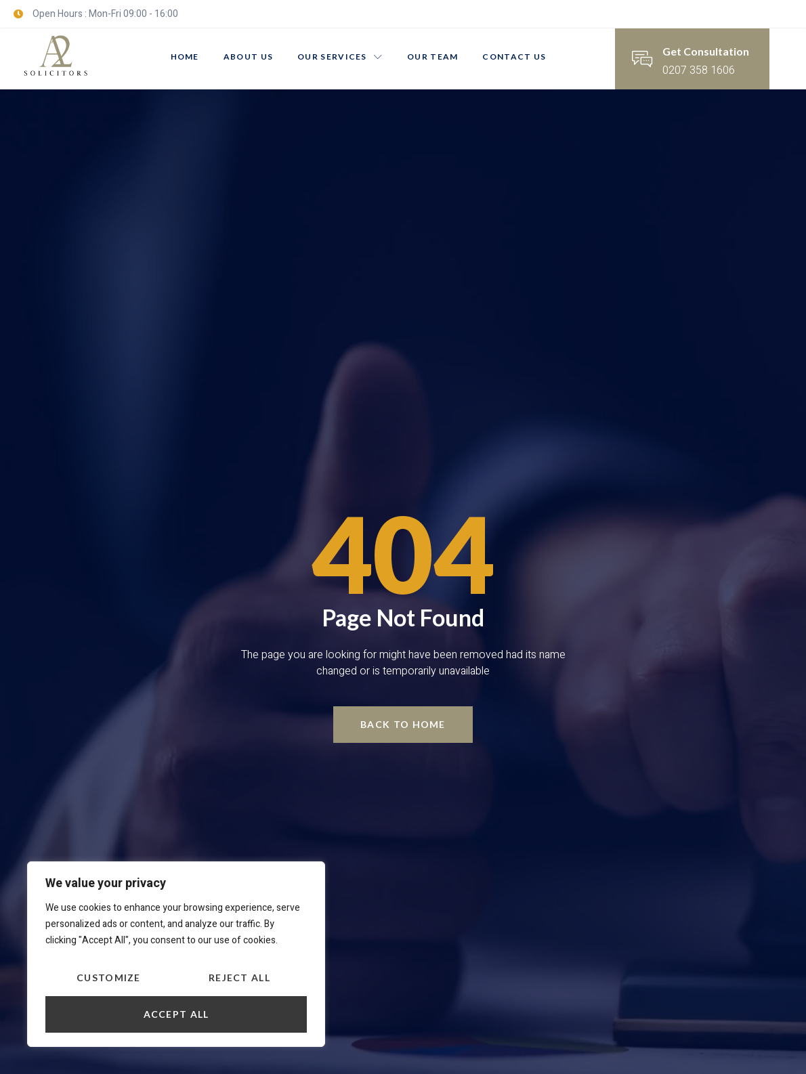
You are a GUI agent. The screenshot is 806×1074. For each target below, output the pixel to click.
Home (185, 56)
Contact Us (514, 56)
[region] (176, 954)
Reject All (239, 977)
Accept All (176, 1014)
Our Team (432, 56)
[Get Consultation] (642, 59)
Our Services (340, 56)
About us (248, 56)
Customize (109, 977)
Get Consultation (705, 51)
